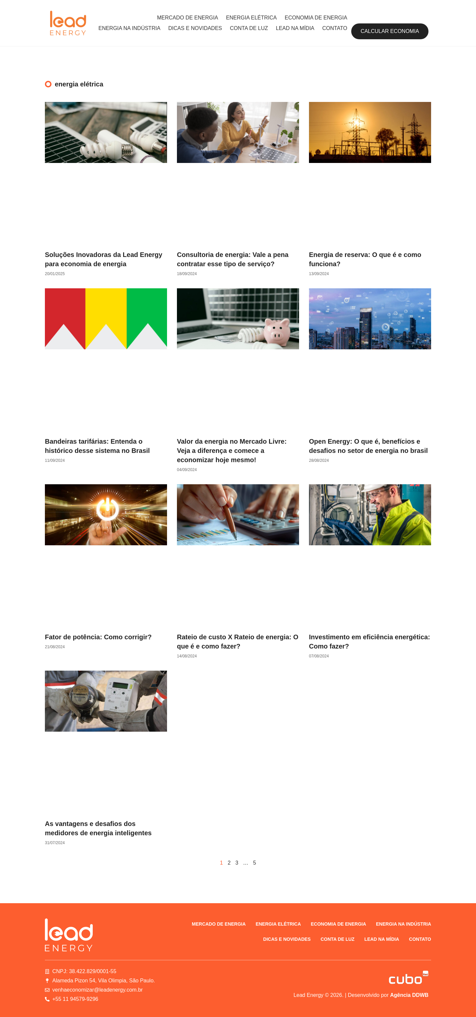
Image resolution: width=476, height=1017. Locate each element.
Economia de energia (316, 17)
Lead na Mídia (295, 28)
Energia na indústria (129, 28)
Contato (334, 28)
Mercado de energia (187, 17)
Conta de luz (249, 28)
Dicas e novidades (195, 28)
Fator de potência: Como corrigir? (98, 637)
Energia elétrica (251, 17)
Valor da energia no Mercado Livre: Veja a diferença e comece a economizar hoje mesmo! (232, 450)
